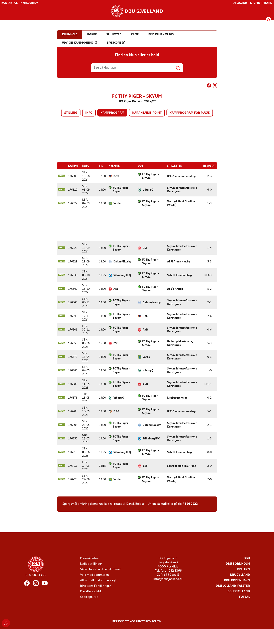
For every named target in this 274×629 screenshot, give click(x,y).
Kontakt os (9, 3)
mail (163, 504)
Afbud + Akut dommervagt (98, 580)
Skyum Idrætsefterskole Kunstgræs (182, 190)
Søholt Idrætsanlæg (179, 275)
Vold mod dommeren (94, 575)
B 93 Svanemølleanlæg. (181, 176)
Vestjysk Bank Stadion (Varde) (181, 203)
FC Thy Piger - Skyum (150, 176)
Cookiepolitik (89, 597)
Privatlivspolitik (91, 591)
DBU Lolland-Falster (233, 586)
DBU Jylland (240, 575)
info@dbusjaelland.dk (168, 579)
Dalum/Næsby (122, 262)
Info (89, 112)
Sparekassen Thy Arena (181, 466)
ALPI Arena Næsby (178, 262)
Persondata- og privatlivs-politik (137, 621)
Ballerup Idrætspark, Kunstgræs (180, 343)
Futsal (244, 597)
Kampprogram (112, 112)
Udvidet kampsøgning (79, 42)
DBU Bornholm (238, 563)
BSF (145, 248)
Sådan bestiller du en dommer (100, 569)
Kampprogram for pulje (190, 112)
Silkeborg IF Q (122, 275)
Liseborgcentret (177, 398)
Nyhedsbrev (29, 3)
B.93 (116, 176)
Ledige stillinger (91, 563)
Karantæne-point (147, 112)
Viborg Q (148, 190)
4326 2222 (190, 504)
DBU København (237, 580)
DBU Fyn (243, 569)
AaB (116, 289)
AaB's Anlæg (175, 289)
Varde (117, 203)
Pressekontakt (89, 558)
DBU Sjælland (238, 591)
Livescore (116, 42)
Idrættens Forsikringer (95, 586)
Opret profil (261, 2)
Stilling (70, 112)
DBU (247, 558)
